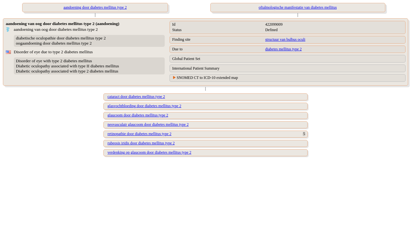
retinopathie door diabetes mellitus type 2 (139, 134)
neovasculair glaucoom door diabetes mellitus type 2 (148, 124)
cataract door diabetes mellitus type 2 (136, 96)
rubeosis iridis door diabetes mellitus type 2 (141, 143)
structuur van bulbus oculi (285, 39)
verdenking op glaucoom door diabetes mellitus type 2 (149, 152)
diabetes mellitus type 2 (283, 49)
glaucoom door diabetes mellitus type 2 (138, 115)
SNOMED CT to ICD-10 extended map (207, 77)
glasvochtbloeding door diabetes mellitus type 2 (144, 106)
